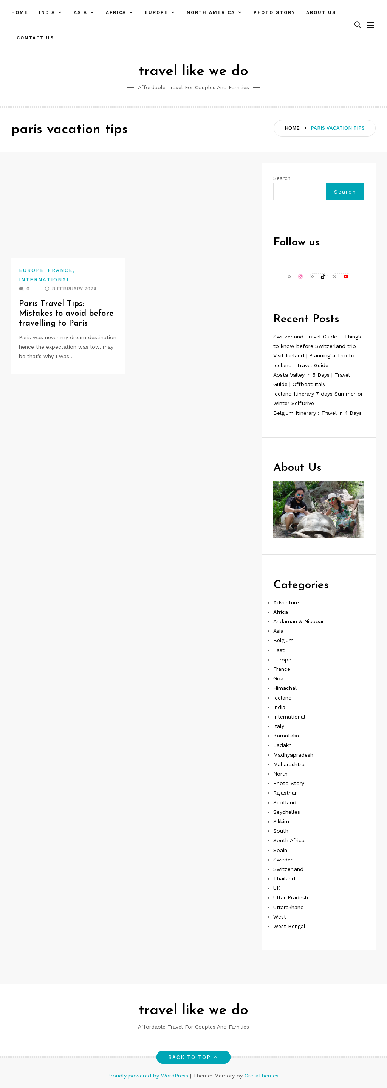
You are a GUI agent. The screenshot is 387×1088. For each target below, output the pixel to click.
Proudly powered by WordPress (148, 1075)
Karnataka (286, 736)
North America (211, 12)
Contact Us (35, 37)
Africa (116, 12)
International (44, 279)
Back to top (193, 1057)
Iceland (282, 698)
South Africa (289, 840)
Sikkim (281, 821)
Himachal (285, 688)
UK (276, 888)
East (279, 650)
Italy (278, 726)
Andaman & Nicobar (298, 621)
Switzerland (288, 869)
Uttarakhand (288, 907)
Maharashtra (289, 764)
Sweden (283, 860)
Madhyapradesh (293, 755)
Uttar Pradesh (290, 897)
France (60, 270)
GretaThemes (262, 1075)
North (280, 774)
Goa (278, 678)
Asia (80, 12)
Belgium (283, 640)
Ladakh (282, 745)
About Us (321, 12)
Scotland (284, 802)
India (47, 12)
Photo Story (275, 12)
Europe (156, 12)
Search (282, 178)
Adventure (286, 602)
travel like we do (193, 71)
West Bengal (289, 926)
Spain (280, 850)
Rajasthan (285, 793)
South (280, 831)
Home (19, 12)
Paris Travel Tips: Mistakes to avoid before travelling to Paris (67, 314)
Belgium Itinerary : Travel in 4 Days (317, 413)
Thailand (284, 878)
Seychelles (286, 812)
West (279, 917)
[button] (357, 25)
